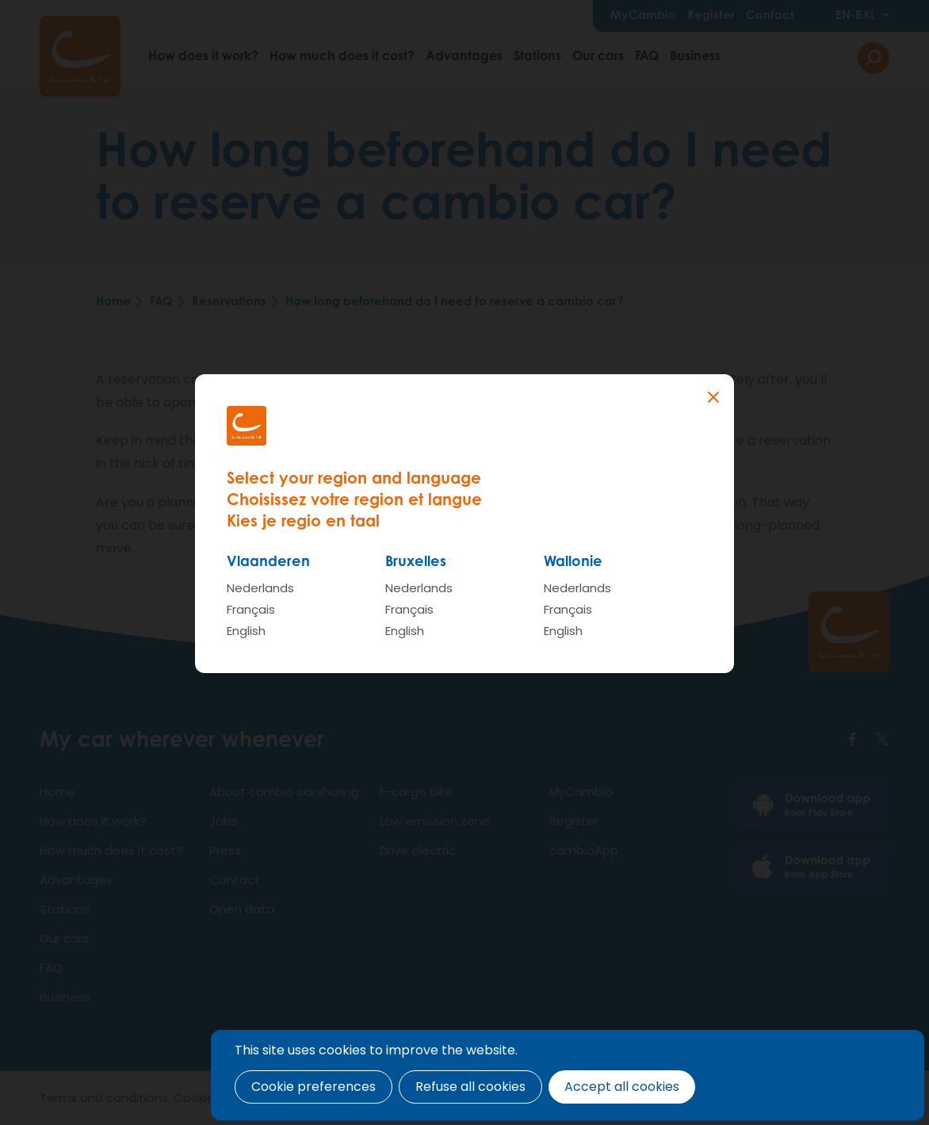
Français (251, 609)
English (246, 630)
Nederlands (260, 588)
